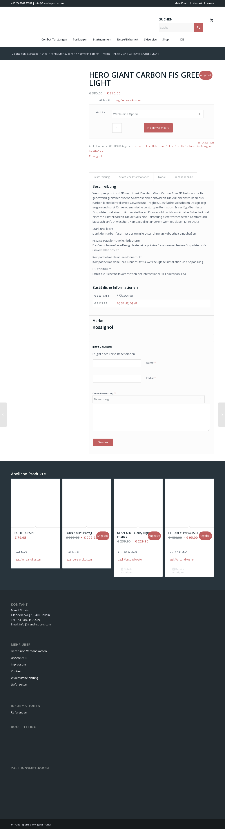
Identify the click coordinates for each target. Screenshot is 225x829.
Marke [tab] (162, 176)
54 (117, 303)
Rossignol (205, 145)
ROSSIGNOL (96, 150)
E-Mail (151, 377)
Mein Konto (181, 3)
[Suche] (181, 27)
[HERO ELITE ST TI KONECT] (221, 415)
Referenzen (19, 711)
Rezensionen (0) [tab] (183, 176)
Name (151, 362)
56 (122, 303)
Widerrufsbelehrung (24, 676)
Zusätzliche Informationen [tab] (133, 176)
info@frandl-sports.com (49, 3)
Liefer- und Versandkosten (29, 650)
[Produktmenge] (117, 127)
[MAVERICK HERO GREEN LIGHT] (3, 415)
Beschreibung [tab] (102, 176)
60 (130, 303)
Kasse (210, 3)
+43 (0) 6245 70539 (21, 3)
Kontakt (197, 3)
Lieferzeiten (19, 683)
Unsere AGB (19, 656)
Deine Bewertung (104, 393)
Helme (138, 145)
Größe (101, 112)
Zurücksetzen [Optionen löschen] (206, 142)
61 (135, 303)
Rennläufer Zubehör (187, 145)
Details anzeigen (126, 569)
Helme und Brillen (163, 145)
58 (126, 303)
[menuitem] (181, 3)
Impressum (18, 663)
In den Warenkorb (158, 127)
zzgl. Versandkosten (128, 100)
